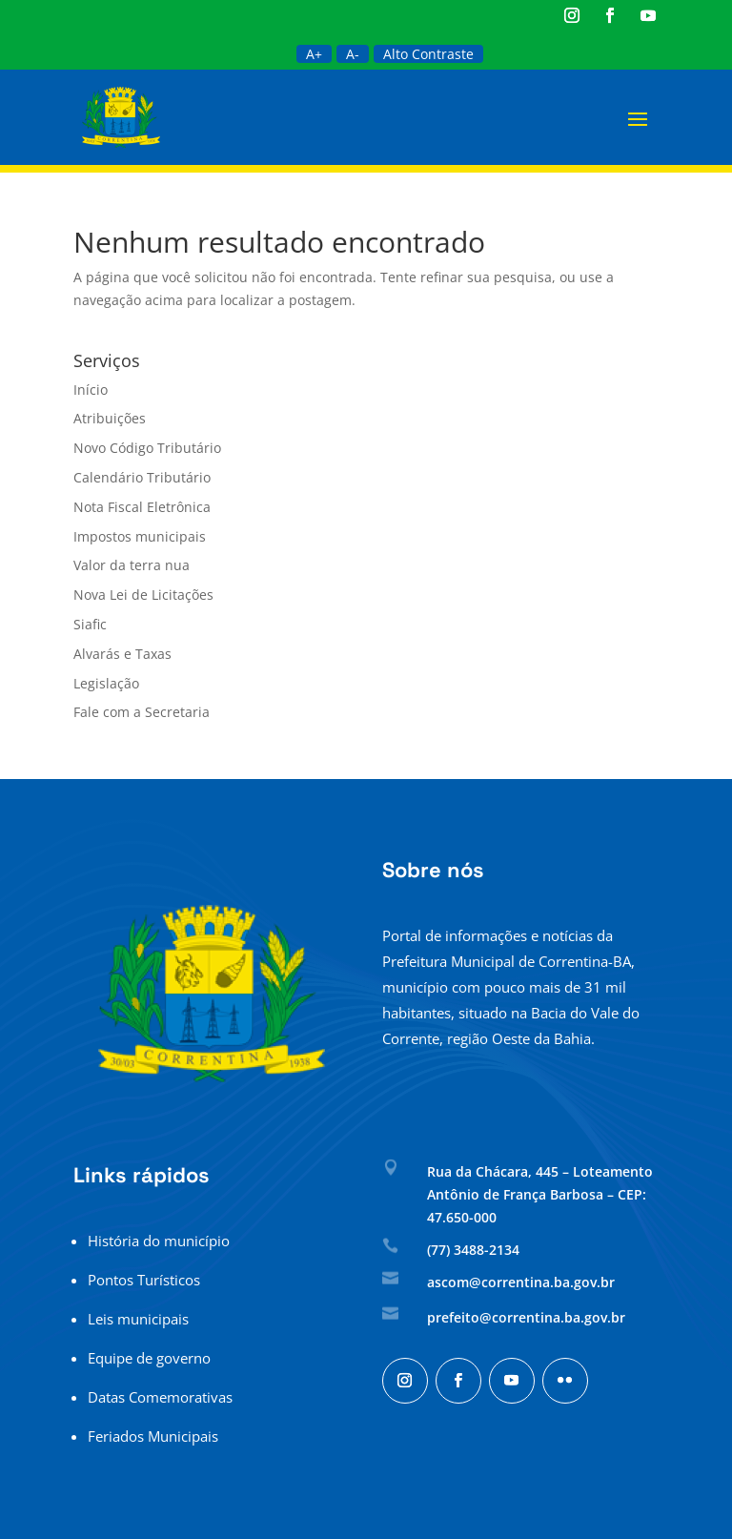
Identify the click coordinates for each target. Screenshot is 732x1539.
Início (90, 389)
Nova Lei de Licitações (143, 594)
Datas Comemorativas (160, 1396)
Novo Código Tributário (147, 448)
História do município (159, 1240)
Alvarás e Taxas (122, 654)
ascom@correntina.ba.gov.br (521, 1282)
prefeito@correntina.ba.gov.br (526, 1317)
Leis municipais (138, 1318)
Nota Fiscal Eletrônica (142, 507)
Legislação (106, 683)
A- (352, 54)
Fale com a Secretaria (141, 712)
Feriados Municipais (153, 1436)
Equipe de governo (149, 1357)
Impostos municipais (139, 536)
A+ (314, 54)
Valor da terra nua (131, 565)
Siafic (90, 624)
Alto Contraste (428, 54)
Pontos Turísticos (144, 1279)
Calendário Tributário (142, 477)
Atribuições (109, 418)
